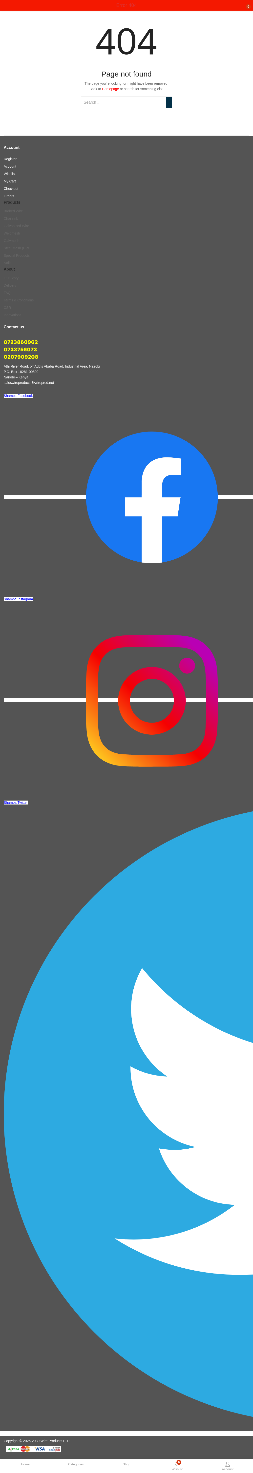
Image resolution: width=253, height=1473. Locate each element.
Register (10, 159)
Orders (9, 196)
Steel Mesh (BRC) (18, 248)
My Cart (10, 181)
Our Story (11, 278)
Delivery (10, 285)
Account (10, 166)
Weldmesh (12, 233)
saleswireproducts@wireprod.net (29, 383)
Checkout (11, 189)
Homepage (110, 89)
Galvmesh (11, 241)
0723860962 (21, 342)
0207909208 (21, 357)
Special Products (17, 255)
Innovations (12, 315)
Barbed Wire (13, 211)
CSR (7, 308)
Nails (7, 263)
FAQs (8, 293)
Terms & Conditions (19, 300)
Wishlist (10, 174)
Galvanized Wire (16, 226)
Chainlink (11, 218)
